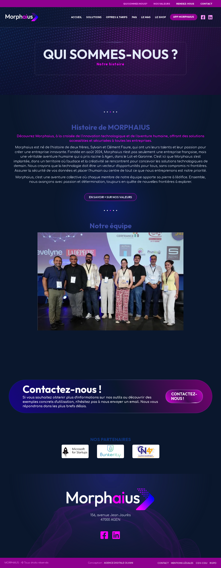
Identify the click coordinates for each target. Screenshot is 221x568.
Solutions (94, 17)
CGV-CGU (201, 562)
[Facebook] (203, 17)
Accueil (76, 17)
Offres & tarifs (116, 17)
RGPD (213, 562)
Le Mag (146, 17)
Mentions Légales (182, 562)
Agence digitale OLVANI (118, 562)
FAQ (134, 17)
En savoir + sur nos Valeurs (110, 197)
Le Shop (160, 17)
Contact (163, 562)
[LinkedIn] (210, 17)
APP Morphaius (183, 16)
